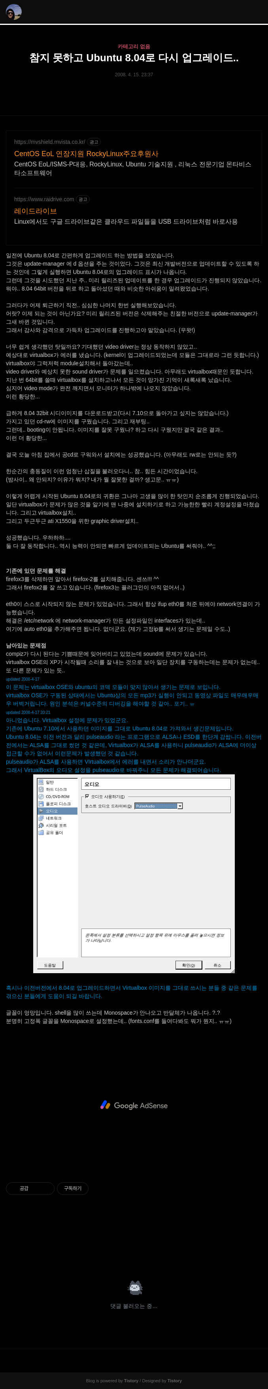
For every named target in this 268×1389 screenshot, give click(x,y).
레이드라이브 (35, 211)
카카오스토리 (134, 1253)
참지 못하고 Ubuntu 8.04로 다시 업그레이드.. (134, 58)
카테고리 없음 (134, 46)
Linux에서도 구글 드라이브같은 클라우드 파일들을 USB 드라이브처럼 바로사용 (126, 221)
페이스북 (115, 1253)
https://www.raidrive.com (44, 199)
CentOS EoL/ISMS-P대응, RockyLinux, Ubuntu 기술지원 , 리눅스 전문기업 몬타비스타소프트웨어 (132, 168)
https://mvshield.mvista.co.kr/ (49, 142)
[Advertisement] (134, 1105)
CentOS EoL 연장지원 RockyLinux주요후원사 (86, 154)
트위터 (153, 1253)
